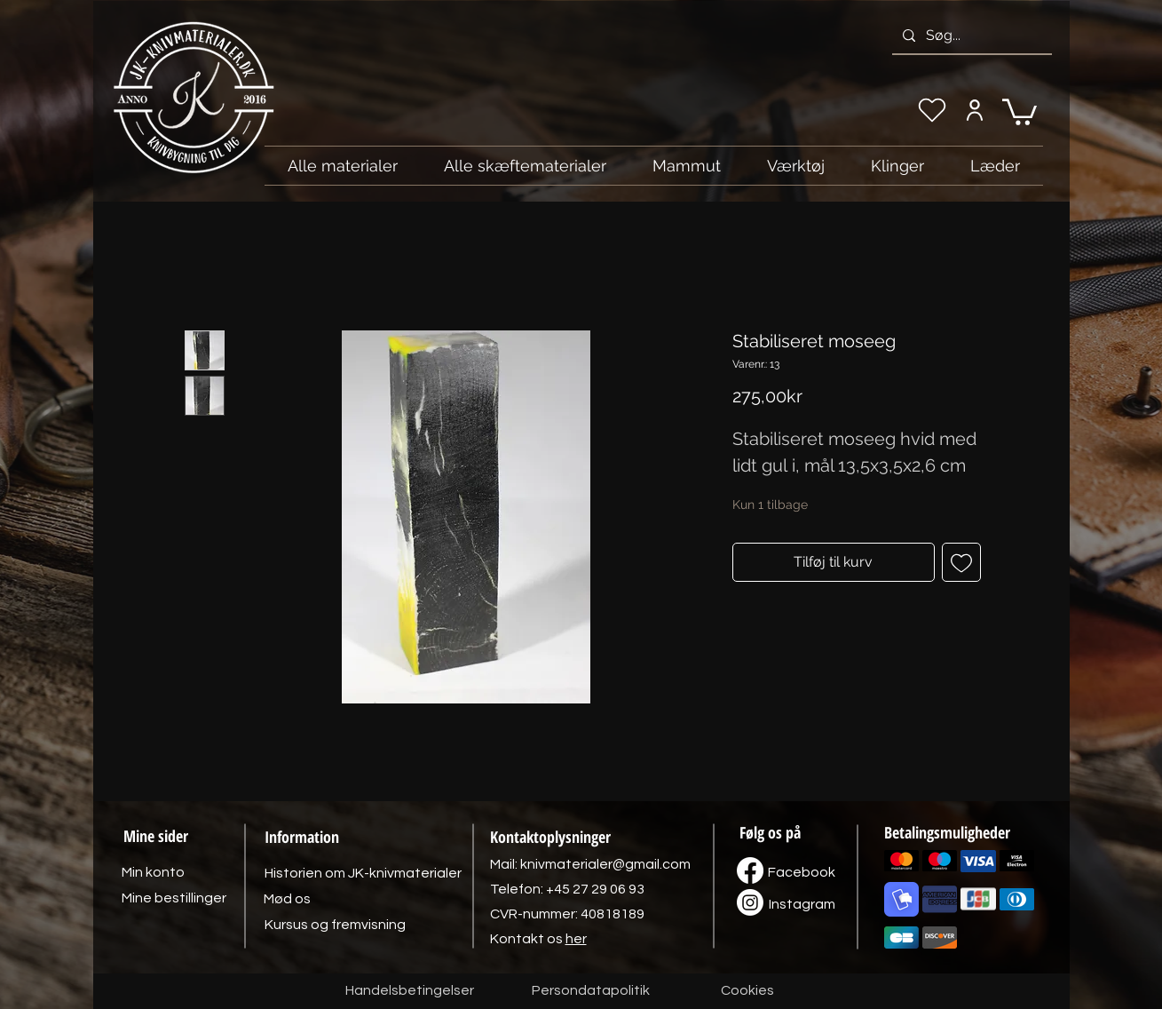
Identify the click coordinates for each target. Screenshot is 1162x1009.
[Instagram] (802, 904)
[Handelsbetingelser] (409, 991)
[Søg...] (970, 35)
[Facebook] (802, 872)
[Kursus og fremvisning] (335, 924)
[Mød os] (288, 899)
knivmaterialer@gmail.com (605, 864)
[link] (1019, 110)
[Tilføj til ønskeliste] (961, 562)
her (576, 939)
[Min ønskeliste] (932, 110)
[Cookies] (747, 991)
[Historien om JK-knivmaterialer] (363, 873)
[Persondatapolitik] (591, 991)
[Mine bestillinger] (174, 898)
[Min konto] (975, 110)
